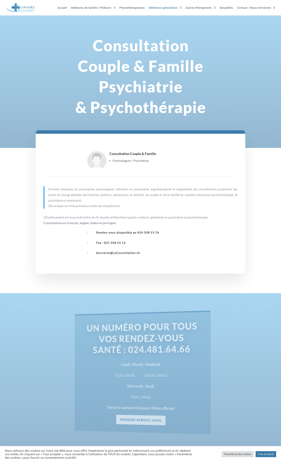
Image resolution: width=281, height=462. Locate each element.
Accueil (62, 8)
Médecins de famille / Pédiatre (91, 8)
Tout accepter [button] (266, 454)
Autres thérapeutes (199, 8)
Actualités (226, 8)
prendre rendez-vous (141, 419)
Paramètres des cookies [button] (237, 454)
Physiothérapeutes (132, 8)
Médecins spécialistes (163, 8)
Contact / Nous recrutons (254, 8)
